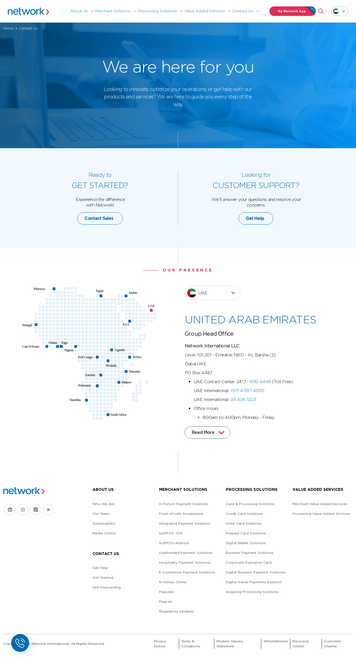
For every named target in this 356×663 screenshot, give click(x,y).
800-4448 (260, 398)
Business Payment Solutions (250, 553)
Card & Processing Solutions (250, 504)
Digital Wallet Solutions (246, 543)
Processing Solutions (157, 11)
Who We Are (103, 504)
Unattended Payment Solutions (186, 553)
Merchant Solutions (112, 11)
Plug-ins (165, 601)
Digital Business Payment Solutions (256, 572)
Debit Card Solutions (244, 523)
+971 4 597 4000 (247, 407)
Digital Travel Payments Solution (253, 582)
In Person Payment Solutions (183, 504)
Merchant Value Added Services (320, 504)
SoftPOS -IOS (170, 533)
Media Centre (104, 533)
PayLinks (166, 592)
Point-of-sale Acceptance (181, 513)
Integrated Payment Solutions (184, 523)
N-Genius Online (172, 582)
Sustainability (103, 523)
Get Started (102, 577)
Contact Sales (98, 235)
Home (8, 28)
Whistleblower (276, 641)
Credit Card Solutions (244, 513)
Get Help (255, 235)
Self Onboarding (106, 587)
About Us (79, 11)
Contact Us (242, 11)
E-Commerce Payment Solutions (187, 572)
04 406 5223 (243, 416)
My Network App (297, 11)
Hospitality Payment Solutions (185, 562)
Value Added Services (204, 11)
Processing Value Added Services (321, 513)
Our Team (100, 513)
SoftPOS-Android (174, 543)
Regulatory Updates (176, 611)
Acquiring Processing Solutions (252, 592)
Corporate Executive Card (249, 562)
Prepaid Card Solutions (246, 533)
